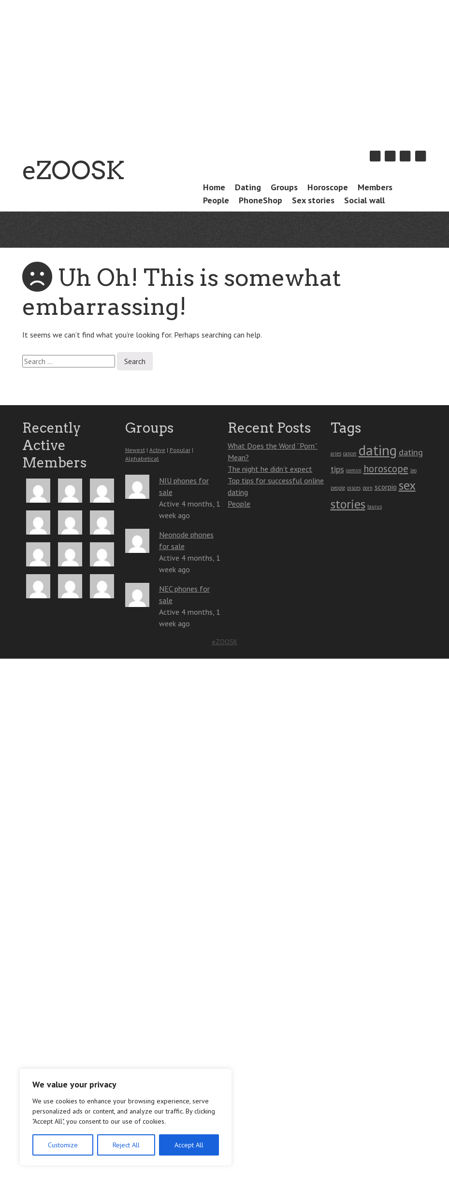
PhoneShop (260, 200)
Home (214, 187)
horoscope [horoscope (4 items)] (385, 468)
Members (375, 187)
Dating (248, 187)
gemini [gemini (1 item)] (354, 470)
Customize (63, 1145)
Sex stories (313, 200)
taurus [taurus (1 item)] (374, 506)
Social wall (364, 200)
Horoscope (327, 187)
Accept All (188, 1145)
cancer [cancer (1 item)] (350, 453)
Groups (284, 187)
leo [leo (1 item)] (413, 470)
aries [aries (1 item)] (336, 453)
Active (157, 449)
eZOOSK (73, 170)
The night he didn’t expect (270, 469)
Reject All (126, 1145)
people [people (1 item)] (338, 487)
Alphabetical (142, 458)
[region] (125, 1117)
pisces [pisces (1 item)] (354, 487)
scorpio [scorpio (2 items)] (386, 487)
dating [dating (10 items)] (378, 450)
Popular (180, 449)
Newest (135, 449)
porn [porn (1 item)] (367, 487)
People (216, 200)
